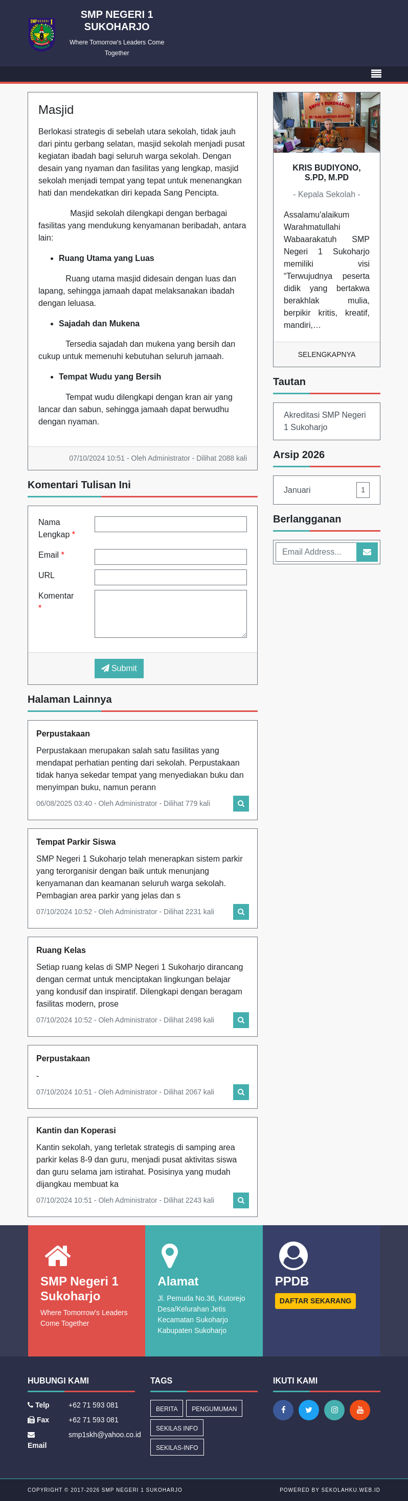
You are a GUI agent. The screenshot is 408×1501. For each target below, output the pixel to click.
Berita (166, 1409)
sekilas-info (177, 1447)
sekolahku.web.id (351, 1490)
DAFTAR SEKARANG (316, 1301)
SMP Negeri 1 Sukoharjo (141, 1490)
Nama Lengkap (56, 528)
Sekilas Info (177, 1428)
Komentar (56, 601)
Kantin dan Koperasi (76, 1130)
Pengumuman (214, 1409)
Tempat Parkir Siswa (76, 842)
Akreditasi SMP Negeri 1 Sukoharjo (325, 421)
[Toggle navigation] (376, 74)
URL (46, 575)
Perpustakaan (63, 733)
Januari (327, 490)
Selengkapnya (327, 354)
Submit (119, 668)
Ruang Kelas (61, 950)
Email (51, 555)
